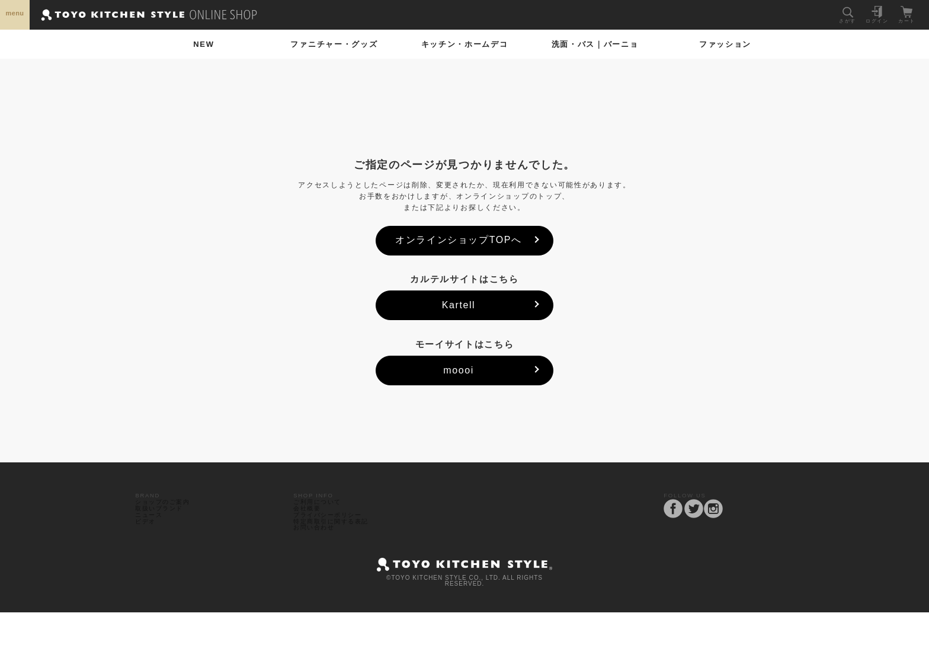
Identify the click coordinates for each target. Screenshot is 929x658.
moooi (458, 370)
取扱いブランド (164, 528)
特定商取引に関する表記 (338, 555)
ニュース (152, 542)
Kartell (459, 305)
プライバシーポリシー (334, 542)
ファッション (725, 44)
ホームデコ (464, 44)
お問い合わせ (318, 569)
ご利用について (322, 514)
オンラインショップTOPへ (458, 240)
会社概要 (310, 528)
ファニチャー (333, 44)
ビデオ (149, 555)
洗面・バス (595, 44)
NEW (203, 44)
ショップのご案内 (168, 514)
